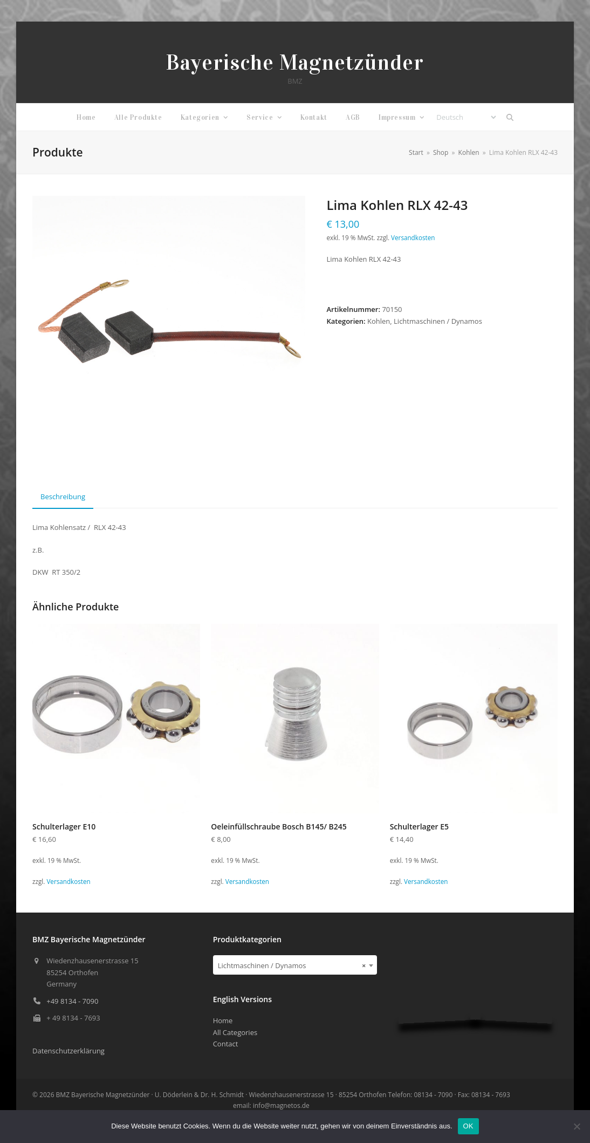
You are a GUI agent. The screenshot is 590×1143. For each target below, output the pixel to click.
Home (223, 1020)
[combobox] (295, 965)
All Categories (235, 1032)
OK (468, 1126)
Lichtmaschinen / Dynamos (438, 321)
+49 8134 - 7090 (72, 1001)
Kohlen (378, 321)
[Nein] (576, 1126)
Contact (225, 1044)
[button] (510, 117)
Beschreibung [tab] (62, 496)
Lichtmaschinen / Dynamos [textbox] (292, 965)
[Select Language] (466, 117)
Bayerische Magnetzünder (295, 62)
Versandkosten (413, 237)
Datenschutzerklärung (68, 1051)
